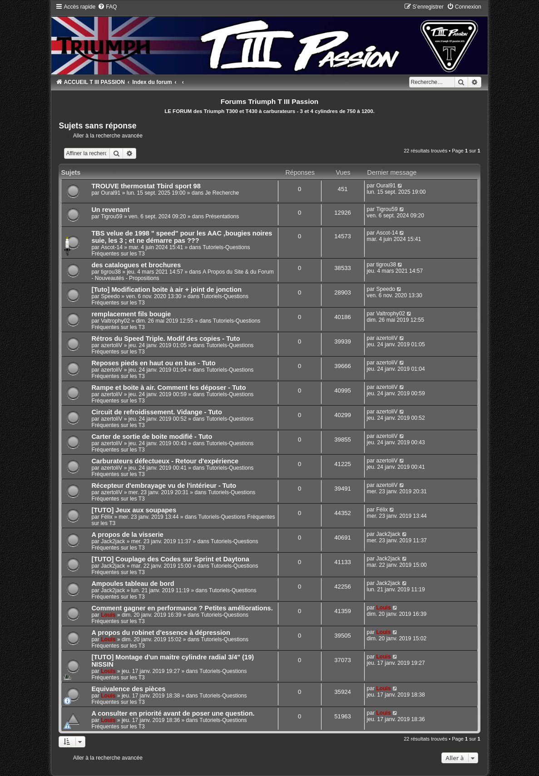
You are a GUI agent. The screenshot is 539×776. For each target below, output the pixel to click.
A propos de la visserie (127, 534)
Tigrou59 (111, 216)
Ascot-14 (112, 247)
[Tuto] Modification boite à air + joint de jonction (166, 289)
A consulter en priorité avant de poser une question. (172, 713)
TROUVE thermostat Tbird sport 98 (145, 186)
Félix (107, 517)
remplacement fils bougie (131, 314)
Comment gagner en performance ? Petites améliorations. (181, 608)
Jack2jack (113, 541)
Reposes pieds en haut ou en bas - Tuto (153, 363)
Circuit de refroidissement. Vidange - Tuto (156, 412)
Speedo (110, 296)
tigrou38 (111, 272)
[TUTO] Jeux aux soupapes (133, 510)
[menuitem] (107, 7)
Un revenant (110, 209)
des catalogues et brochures (136, 265)
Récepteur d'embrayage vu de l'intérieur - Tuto (163, 485)
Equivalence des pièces (128, 689)
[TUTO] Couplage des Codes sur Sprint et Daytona (170, 559)
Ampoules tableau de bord (132, 583)
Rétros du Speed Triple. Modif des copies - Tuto (165, 338)
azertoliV (111, 345)
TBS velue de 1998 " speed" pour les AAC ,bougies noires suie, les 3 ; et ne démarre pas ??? (181, 237)
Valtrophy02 (115, 321)
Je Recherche (222, 193)
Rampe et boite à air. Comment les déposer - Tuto (168, 387)
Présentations (222, 216)
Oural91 (110, 193)
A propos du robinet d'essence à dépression (160, 632)
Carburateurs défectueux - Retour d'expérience (164, 461)
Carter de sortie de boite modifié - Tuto (151, 436)
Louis (108, 615)
